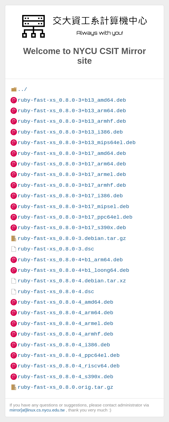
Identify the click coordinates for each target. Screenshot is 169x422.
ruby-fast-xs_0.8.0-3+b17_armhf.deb (71, 185)
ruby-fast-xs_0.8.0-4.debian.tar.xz (71, 281)
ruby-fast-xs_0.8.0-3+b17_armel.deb (71, 174)
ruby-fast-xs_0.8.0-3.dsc (55, 249)
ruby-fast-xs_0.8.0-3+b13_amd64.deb (71, 100)
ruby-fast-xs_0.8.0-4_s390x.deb (65, 376)
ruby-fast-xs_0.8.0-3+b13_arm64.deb (71, 110)
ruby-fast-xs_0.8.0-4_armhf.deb (65, 334)
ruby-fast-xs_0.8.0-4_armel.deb (65, 323)
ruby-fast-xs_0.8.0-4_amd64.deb (65, 302)
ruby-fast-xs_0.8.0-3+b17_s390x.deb (71, 227)
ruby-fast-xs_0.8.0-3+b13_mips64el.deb (76, 142)
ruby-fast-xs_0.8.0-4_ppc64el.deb (68, 355)
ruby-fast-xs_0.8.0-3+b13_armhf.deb (71, 121)
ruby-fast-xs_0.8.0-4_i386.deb (63, 345)
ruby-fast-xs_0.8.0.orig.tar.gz (65, 387)
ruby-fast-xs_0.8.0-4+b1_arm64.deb (70, 260)
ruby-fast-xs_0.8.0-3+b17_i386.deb (70, 196)
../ (22, 89)
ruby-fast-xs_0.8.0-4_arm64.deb (65, 312)
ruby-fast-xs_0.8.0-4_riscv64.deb (68, 366)
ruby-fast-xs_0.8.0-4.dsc (55, 291)
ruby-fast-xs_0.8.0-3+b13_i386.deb (70, 132)
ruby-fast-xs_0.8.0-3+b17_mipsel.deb (73, 206)
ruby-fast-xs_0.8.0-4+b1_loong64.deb (73, 270)
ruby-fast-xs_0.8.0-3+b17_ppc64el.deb (74, 217)
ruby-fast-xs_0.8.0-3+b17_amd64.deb (71, 153)
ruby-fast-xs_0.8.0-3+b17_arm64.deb (71, 164)
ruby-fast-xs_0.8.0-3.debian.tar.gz (71, 238)
